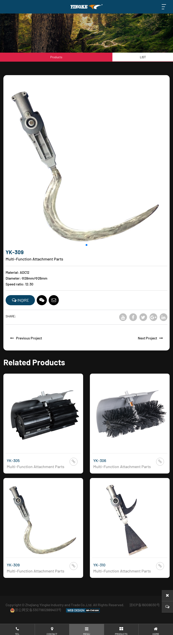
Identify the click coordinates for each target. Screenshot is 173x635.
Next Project (151, 338)
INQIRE (20, 300)
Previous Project (25, 338)
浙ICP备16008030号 (144, 605)
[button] (86, 246)
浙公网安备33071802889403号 (35, 610)
